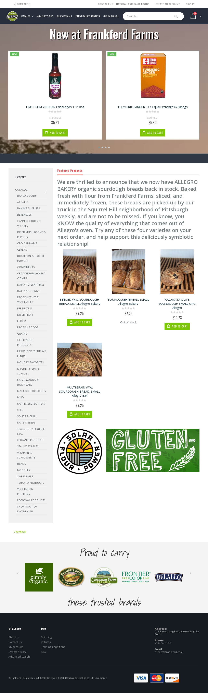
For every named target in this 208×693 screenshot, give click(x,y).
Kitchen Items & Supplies (28, 371)
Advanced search (19, 656)
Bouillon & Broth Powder (30, 258)
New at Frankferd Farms (104, 34)
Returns (46, 642)
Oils (20, 410)
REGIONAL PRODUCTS (31, 500)
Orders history (17, 652)
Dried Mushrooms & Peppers (31, 234)
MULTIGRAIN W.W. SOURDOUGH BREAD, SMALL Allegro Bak (79, 391)
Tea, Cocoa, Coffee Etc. (31, 431)
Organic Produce (30, 440)
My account (16, 647)
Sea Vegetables (28, 446)
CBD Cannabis (27, 243)
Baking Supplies (28, 208)
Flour (21, 321)
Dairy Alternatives (30, 284)
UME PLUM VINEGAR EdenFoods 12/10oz (55, 107)
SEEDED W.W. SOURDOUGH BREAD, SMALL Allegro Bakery (79, 301)
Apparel (22, 202)
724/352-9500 (163, 643)
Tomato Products (30, 483)
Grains (22, 333)
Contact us (15, 642)
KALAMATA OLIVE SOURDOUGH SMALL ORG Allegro (177, 303)
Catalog (21, 189)
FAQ (43, 652)
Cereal (22, 249)
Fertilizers (24, 308)
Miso (20, 397)
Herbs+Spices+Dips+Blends (31, 353)
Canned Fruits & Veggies (29, 223)
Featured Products (70, 170)
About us (14, 637)
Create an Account (167, 3)
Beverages (24, 214)
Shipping (46, 637)
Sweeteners (25, 476)
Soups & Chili (26, 416)
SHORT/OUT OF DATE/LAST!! (27, 509)
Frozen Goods (27, 327)
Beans (21, 464)
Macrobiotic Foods (31, 391)
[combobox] (153, 16)
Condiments (26, 267)
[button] (99, 147)
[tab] (128, 170)
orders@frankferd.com (169, 652)
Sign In (190, 3)
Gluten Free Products (25, 342)
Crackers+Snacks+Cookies (31, 276)
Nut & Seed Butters (31, 403)
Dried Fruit (25, 314)
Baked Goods (27, 196)
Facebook (20, 532)
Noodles (23, 470)
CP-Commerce (99, 677)
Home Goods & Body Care (28, 382)
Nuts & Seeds (26, 422)
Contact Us (105, 3)
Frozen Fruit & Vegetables (28, 300)
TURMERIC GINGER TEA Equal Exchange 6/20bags (152, 107)
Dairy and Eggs (28, 291)
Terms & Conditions (53, 647)
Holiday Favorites (30, 362)
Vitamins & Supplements (26, 455)
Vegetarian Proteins (25, 491)
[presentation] (18, 573)
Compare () (21, 3)
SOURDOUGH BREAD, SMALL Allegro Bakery (128, 301)
